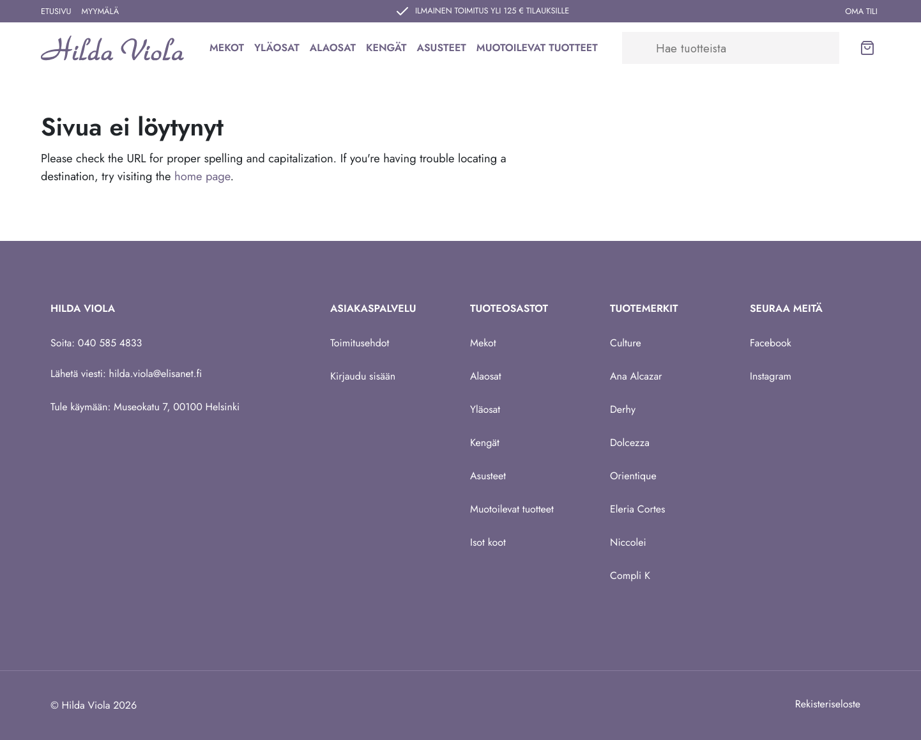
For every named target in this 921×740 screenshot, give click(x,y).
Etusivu (56, 11)
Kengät (386, 47)
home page (202, 176)
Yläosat (277, 47)
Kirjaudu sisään (362, 376)
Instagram (770, 376)
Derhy (623, 409)
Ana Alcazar (636, 376)
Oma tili (861, 11)
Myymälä (100, 11)
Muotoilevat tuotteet (537, 47)
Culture (625, 342)
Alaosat (333, 47)
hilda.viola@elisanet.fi (155, 373)
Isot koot (488, 542)
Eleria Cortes (638, 509)
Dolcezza (630, 442)
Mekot (226, 47)
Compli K (630, 575)
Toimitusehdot (359, 342)
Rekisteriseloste (827, 704)
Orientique (633, 475)
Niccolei (628, 542)
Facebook (770, 342)
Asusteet (441, 47)
